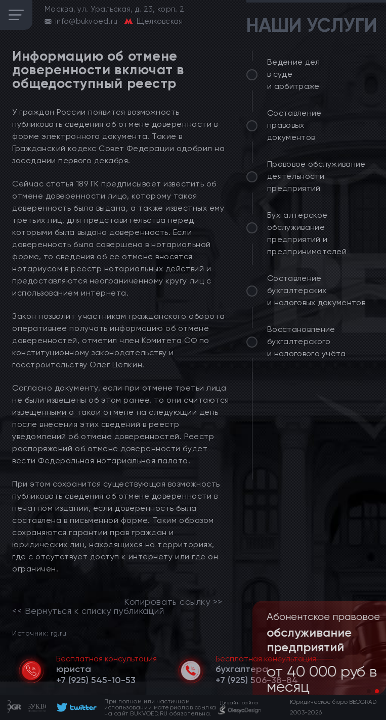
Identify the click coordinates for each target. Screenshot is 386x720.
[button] (369, 691)
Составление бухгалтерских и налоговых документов (316, 290)
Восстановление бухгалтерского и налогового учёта (306, 341)
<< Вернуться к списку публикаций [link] (88, 610)
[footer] (75, 707)
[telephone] (96, 680)
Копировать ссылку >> (173, 601)
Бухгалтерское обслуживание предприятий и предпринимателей (307, 233)
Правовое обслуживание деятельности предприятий (316, 176)
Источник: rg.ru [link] (39, 633)
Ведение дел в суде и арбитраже (293, 74)
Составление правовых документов (294, 125)
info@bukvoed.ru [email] (86, 21)
